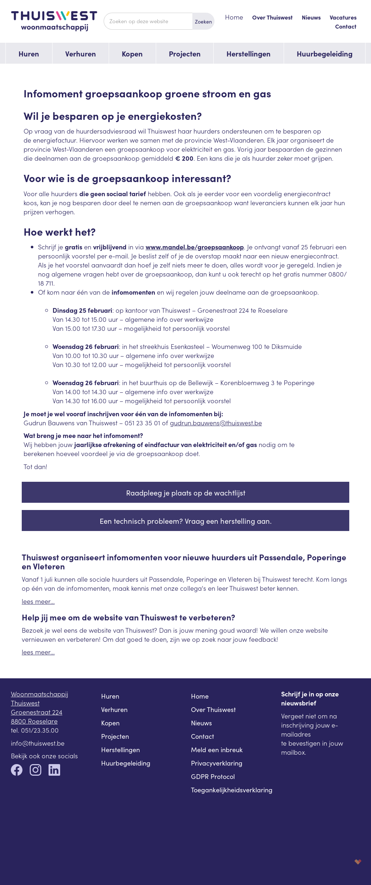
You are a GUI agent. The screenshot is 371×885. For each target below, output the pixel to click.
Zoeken (203, 21)
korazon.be (346, 862)
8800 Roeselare (34, 720)
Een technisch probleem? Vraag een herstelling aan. (186, 520)
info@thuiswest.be (37, 742)
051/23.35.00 (40, 729)
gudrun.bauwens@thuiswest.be (216, 422)
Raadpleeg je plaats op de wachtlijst (185, 492)
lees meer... (38, 601)
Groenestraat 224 (36, 711)
